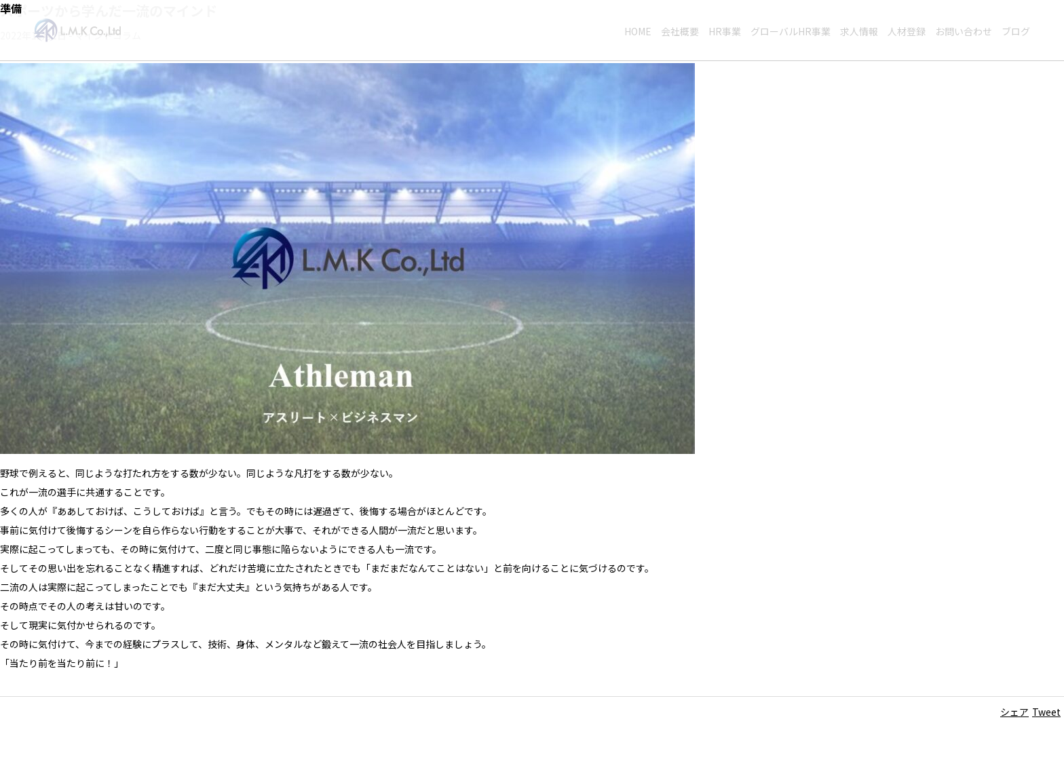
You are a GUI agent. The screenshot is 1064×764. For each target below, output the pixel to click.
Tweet (1046, 712)
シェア (1014, 712)
